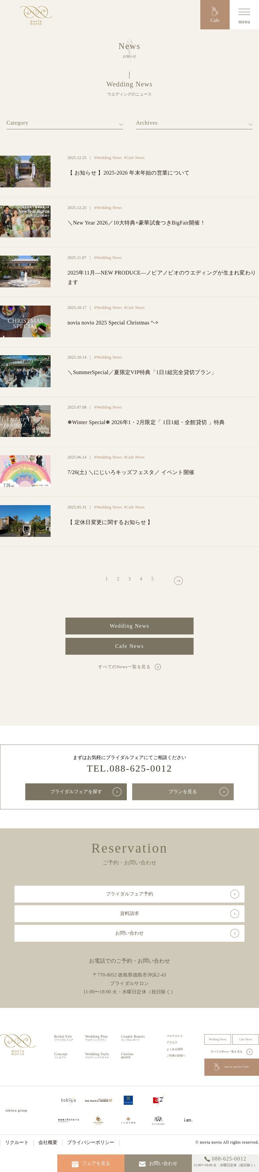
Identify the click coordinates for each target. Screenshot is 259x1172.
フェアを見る (91, 1164)
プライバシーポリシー (90, 1142)
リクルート (17, 1142)
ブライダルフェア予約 (129, 893)
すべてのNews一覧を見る (124, 666)
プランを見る (183, 791)
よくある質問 (175, 1049)
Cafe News (129, 646)
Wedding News (129, 626)
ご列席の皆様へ (176, 1055)
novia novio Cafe (231, 1067)
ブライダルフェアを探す (76, 791)
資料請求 (129, 913)
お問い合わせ (129, 933)
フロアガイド (175, 1036)
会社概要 (47, 1142)
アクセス (172, 1042)
